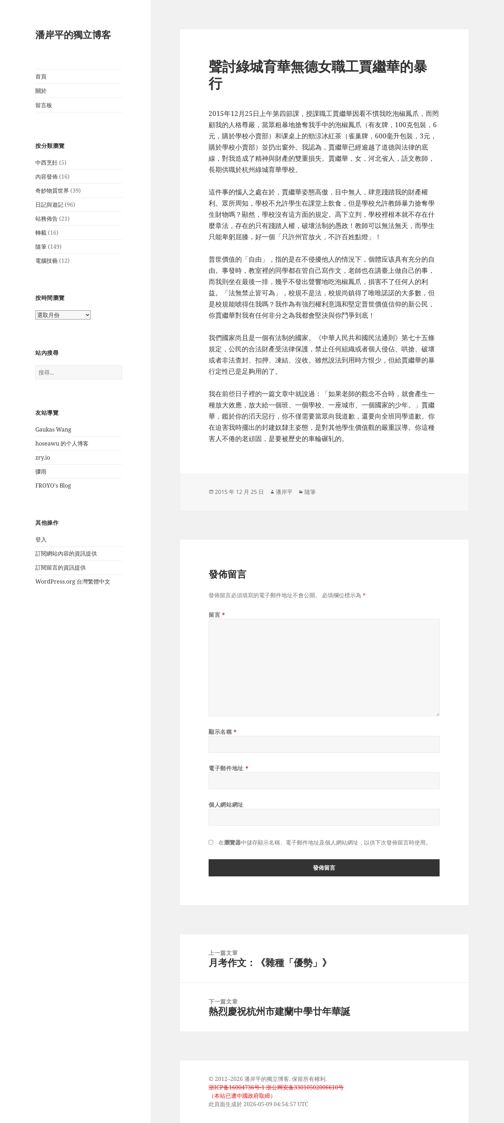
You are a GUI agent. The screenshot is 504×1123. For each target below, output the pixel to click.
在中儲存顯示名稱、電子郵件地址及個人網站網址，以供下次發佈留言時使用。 (324, 842)
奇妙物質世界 (52, 190)
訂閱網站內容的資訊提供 (66, 553)
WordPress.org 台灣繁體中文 (72, 581)
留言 (217, 615)
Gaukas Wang (53, 429)
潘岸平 (284, 492)
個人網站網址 (226, 804)
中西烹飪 (46, 162)
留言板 (43, 105)
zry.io (42, 457)
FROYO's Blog (53, 485)
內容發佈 (46, 176)
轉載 (41, 232)
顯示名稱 (223, 732)
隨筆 (41, 246)
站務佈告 (46, 218)
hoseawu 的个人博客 (62, 443)
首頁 (41, 76)
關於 (41, 91)
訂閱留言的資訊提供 (60, 567)
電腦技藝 (46, 260)
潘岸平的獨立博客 (73, 34)
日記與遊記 (49, 204)
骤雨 (41, 471)
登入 (41, 539)
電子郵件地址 (228, 768)
